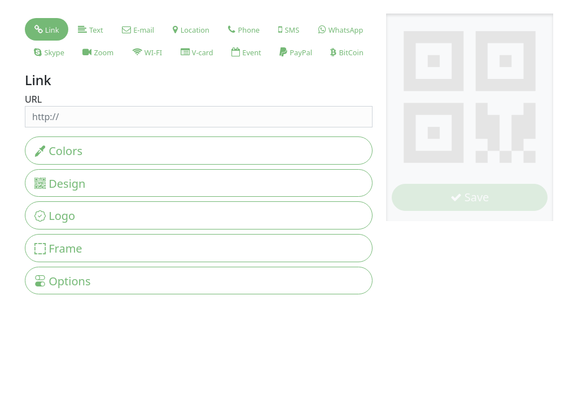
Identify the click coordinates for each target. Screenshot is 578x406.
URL (33, 99)
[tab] (46, 29)
